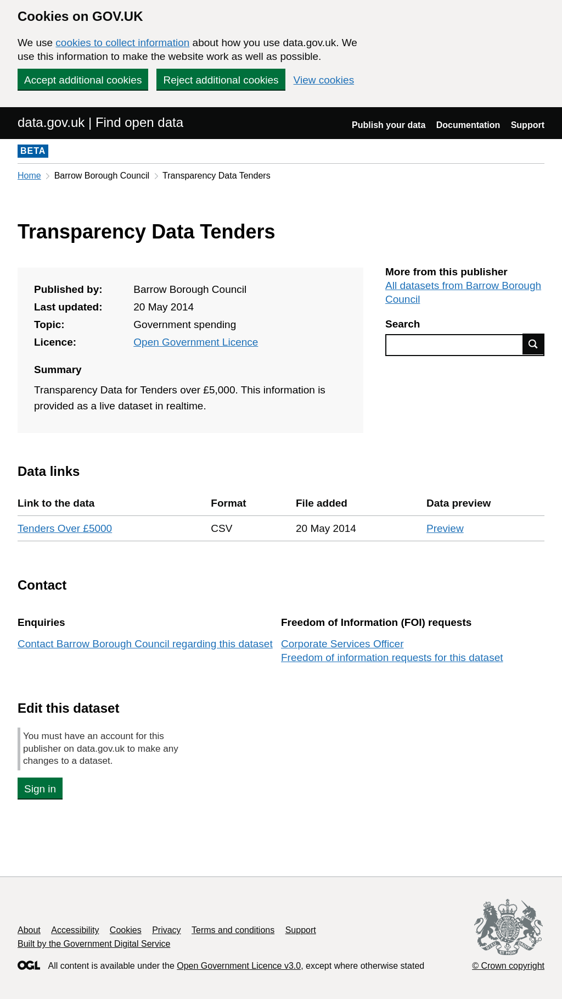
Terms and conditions (233, 930)
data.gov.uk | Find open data (100, 122)
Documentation (468, 125)
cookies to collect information (122, 42)
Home (29, 175)
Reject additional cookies (220, 80)
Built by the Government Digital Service (94, 943)
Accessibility (75, 930)
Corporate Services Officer (342, 644)
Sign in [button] (40, 789)
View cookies (324, 80)
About (29, 930)
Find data (533, 344)
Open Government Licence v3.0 (239, 965)
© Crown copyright (508, 965)
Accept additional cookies (83, 80)
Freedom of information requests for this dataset (392, 657)
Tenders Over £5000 (65, 528)
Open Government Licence (195, 342)
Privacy (166, 930)
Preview (445, 528)
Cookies (126, 930)
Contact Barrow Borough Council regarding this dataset (145, 644)
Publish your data (388, 125)
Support (527, 125)
